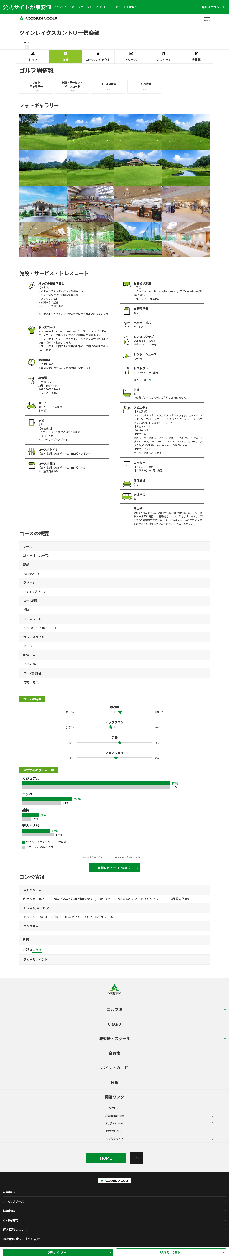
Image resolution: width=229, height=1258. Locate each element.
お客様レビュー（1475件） (116, 867)
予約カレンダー (79, 1252)
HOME (106, 1158)
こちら (150, 380)
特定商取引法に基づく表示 (21, 1239)
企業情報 (9, 1192)
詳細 (213, 7)
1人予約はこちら (192, 1252)
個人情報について (15, 1229)
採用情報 (9, 1210)
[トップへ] (136, 1158)
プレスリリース (13, 1201)
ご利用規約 (10, 1220)
